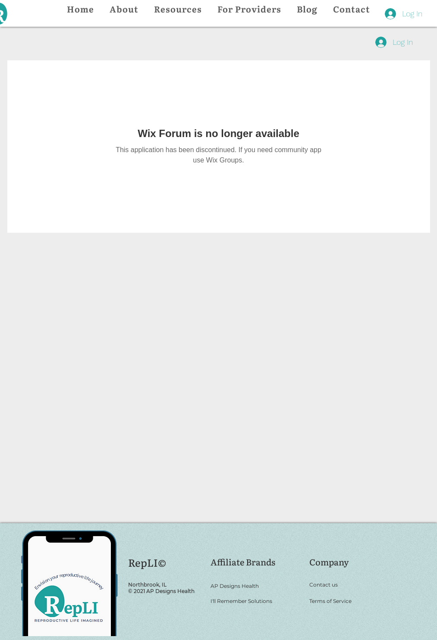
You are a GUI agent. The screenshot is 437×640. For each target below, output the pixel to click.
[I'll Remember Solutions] (254, 600)
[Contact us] (345, 584)
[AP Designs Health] (254, 585)
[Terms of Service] (345, 600)
